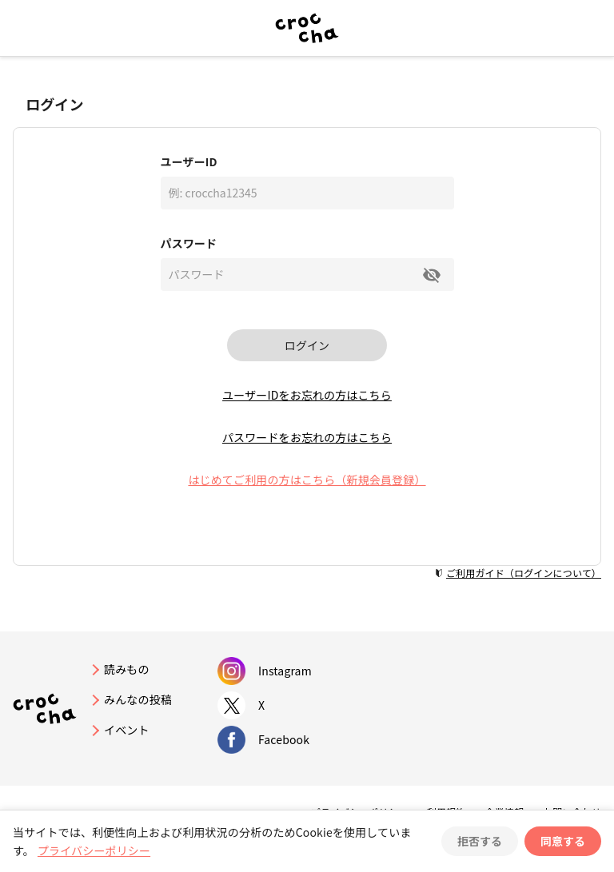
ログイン (307, 345)
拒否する (479, 841)
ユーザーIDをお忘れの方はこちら (307, 395)
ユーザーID (189, 161)
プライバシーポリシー (94, 850)
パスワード (189, 243)
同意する (562, 841)
